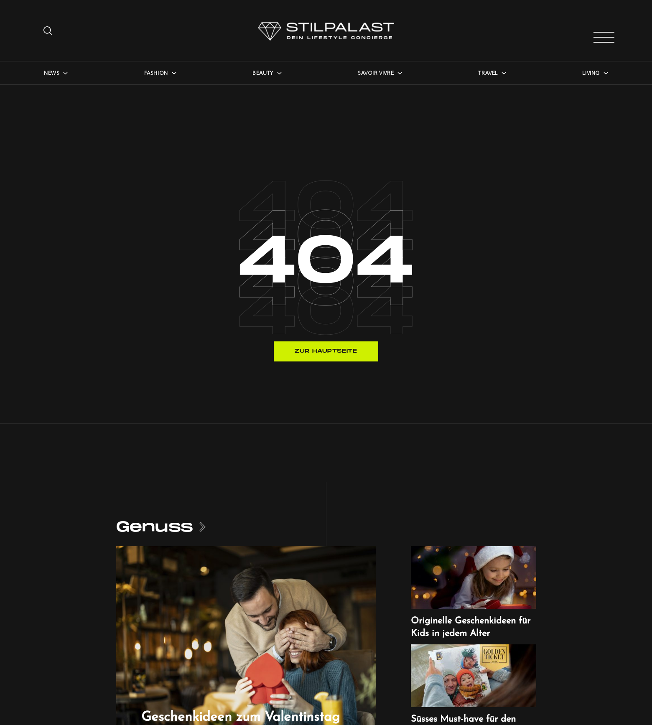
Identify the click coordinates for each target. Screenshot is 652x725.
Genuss (155, 527)
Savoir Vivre (376, 73)
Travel (488, 73)
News (51, 73)
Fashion (156, 73)
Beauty (262, 73)
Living (591, 73)
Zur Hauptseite (326, 351)
